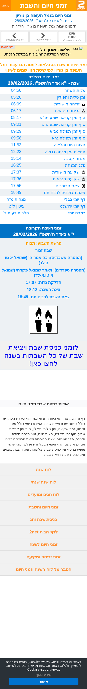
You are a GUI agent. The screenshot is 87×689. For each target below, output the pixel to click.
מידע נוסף (43, 675)
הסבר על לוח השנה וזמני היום (43, 569)
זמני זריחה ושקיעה (43, 556)
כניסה (5, 5)
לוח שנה (43, 469)
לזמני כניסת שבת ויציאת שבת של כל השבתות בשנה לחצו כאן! (43, 355)
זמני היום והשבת (44, 507)
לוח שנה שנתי (43, 482)
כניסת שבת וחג (43, 519)
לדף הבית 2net (43, 531)
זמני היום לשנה (43, 544)
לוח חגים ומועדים (44, 494)
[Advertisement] (43, 621)
